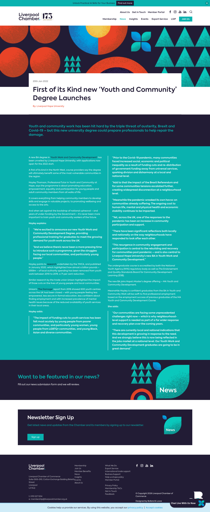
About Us (125, 12)
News (123, 19)
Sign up (35, 437)
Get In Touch (139, 12)
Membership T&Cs (113, 488)
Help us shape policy (114, 477)
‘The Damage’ (45, 289)
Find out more (125, 3)
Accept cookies (154, 507)
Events (144, 19)
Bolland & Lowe (155, 501)
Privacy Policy (111, 485)
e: (48, 499)
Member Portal (156, 12)
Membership (110, 19)
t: (35, 496)
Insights (133, 19)
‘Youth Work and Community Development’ (73, 157)
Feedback (109, 494)
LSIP (173, 19)
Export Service (160, 19)
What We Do (111, 465)
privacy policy (135, 507)
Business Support (112, 474)
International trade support (117, 471)
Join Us (186, 19)
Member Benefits (83, 471)
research (51, 264)
